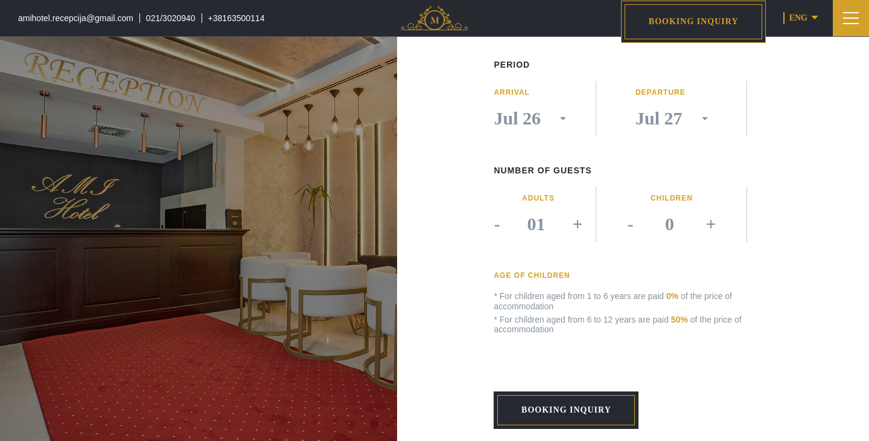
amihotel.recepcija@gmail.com (75, 18)
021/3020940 (171, 18)
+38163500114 (236, 18)
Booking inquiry (694, 21)
